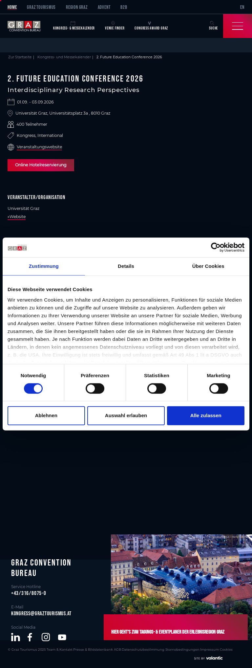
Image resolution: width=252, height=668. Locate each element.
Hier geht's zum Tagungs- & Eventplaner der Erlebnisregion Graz (162, 632)
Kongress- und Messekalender (64, 57)
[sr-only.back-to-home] (28, 26)
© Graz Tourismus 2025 (25, 649)
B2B (123, 7)
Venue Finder (114, 25)
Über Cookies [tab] (208, 266)
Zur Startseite (20, 57)
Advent (104, 7)
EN (242, 7)
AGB (106, 649)
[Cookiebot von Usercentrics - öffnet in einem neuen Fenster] (215, 247)
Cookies (205, 649)
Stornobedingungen (165, 649)
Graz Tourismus (41, 7)
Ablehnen (46, 415)
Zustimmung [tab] (44, 266)
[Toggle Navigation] (237, 26)
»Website (17, 216)
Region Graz (77, 7)
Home (12, 7)
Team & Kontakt (54, 649)
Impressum (190, 649)
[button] (15, 637)
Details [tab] (126, 266)
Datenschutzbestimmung (130, 649)
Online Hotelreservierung (40, 164)
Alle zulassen (205, 415)
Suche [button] (213, 25)
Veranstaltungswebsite (39, 146)
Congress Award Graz (151, 25)
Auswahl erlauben (126, 415)
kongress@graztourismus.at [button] (41, 613)
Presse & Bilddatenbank (84, 649)
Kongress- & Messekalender (74, 25)
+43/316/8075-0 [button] (28, 592)
